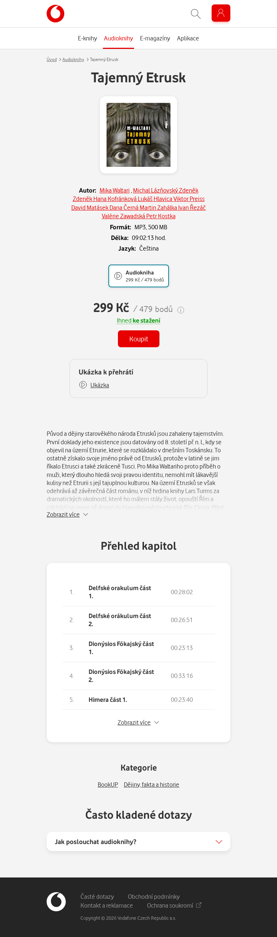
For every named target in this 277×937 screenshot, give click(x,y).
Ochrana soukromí (174, 905)
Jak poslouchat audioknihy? (95, 841)
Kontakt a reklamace (106, 905)
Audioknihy (73, 59)
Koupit (138, 338)
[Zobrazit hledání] (196, 14)
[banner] (55, 13)
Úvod (52, 59)
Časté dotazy (97, 896)
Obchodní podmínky (154, 896)
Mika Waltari (115, 190)
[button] (94, 385)
